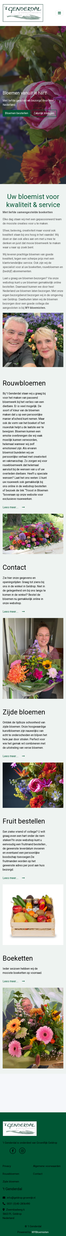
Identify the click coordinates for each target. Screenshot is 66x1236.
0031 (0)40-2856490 (16, 1203)
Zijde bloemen (11, 1181)
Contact (37, 1173)
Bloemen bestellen (16, 113)
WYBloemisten (40, 1232)
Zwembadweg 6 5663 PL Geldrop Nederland (14, 1214)
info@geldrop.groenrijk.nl (19, 1197)
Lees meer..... (14, 507)
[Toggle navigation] (59, 13)
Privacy (7, 1166)
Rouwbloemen (11, 1173)
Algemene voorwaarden (47, 1166)
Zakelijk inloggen (44, 113)
